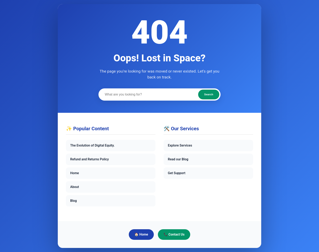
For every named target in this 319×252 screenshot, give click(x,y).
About (74, 187)
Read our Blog (178, 159)
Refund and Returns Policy (89, 159)
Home (74, 173)
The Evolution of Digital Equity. (92, 145)
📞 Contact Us (174, 234)
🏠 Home (141, 234)
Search (208, 94)
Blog (73, 201)
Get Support (176, 173)
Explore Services (180, 145)
